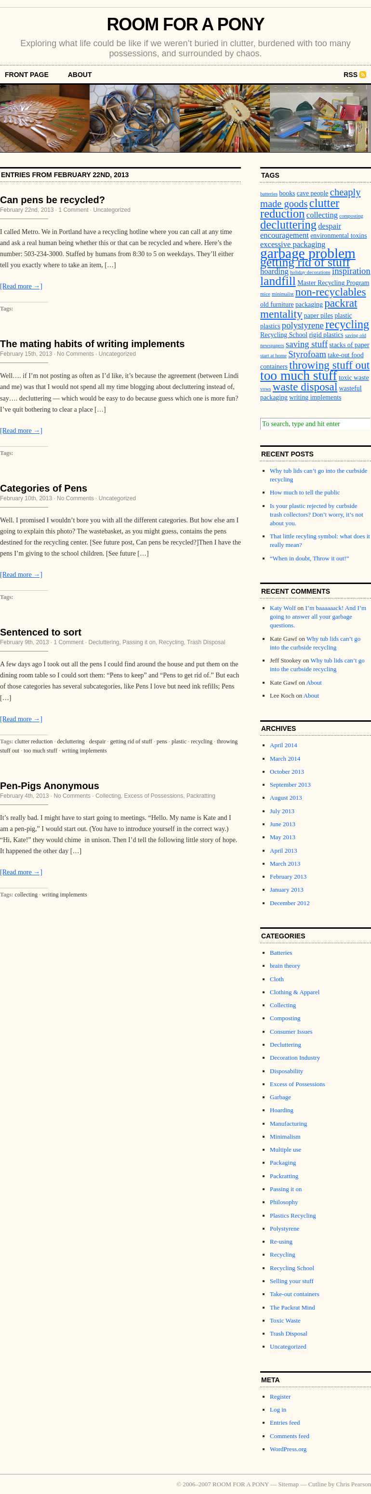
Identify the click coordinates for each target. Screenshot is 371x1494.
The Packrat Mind (292, 1307)
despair (97, 741)
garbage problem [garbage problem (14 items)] (308, 253)
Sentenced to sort (40, 632)
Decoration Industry (295, 1057)
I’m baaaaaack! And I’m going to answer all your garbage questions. (318, 616)
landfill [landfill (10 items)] (278, 281)
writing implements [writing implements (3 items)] (315, 397)
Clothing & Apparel (294, 992)
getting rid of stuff (131, 741)
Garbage (280, 1097)
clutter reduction (34, 741)
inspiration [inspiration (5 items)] (351, 271)
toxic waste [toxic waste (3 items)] (354, 377)
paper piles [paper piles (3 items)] (318, 315)
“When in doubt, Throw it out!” (309, 558)
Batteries (281, 952)
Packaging (283, 1162)
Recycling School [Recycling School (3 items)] (283, 334)
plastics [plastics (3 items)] (270, 326)
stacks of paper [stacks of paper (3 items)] (349, 345)
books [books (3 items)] (287, 193)
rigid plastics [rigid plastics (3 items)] (326, 334)
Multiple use (285, 1149)
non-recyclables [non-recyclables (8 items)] (330, 292)
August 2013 (286, 797)
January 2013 (287, 889)
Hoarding (281, 1110)
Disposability (286, 1071)
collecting (26, 894)
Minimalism (285, 1136)
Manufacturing (288, 1123)
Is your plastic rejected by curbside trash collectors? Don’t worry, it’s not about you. (316, 514)
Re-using (281, 1241)
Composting (285, 1018)
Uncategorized (111, 210)
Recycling (171, 642)
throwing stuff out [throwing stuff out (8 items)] (329, 365)
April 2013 (283, 850)
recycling (201, 741)
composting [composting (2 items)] (351, 216)
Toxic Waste (285, 1320)
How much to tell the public (305, 492)
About (80, 74)
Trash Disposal (206, 642)
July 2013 (282, 811)
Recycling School (292, 1268)
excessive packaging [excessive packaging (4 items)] (292, 244)
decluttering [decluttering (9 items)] (288, 224)
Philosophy (284, 1202)
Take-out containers (294, 1294)
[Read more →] (21, 286)
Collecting (108, 795)
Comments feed (289, 1436)
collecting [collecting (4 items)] (322, 215)
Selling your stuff (292, 1281)
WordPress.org (288, 1449)
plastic (179, 741)
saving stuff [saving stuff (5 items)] (307, 344)
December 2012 (290, 903)
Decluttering (103, 642)
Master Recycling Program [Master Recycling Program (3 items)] (333, 282)
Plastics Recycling (293, 1215)
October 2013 (287, 771)
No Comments (75, 354)
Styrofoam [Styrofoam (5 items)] (307, 354)
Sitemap (288, 1484)
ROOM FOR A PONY (185, 24)
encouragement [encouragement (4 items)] (284, 235)
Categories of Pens (43, 488)
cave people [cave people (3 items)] (313, 193)
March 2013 (285, 863)
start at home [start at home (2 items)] (273, 355)
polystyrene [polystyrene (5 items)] (303, 325)
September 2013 (290, 784)
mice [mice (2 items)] (265, 294)
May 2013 (282, 837)
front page (27, 74)
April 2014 (283, 745)
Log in (278, 1409)
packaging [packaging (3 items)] (309, 304)
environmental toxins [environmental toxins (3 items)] (338, 235)
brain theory (285, 965)
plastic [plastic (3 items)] (343, 315)
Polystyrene (284, 1228)
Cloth (277, 979)
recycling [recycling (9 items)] (347, 324)
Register (280, 1396)
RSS (351, 74)
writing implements (84, 750)
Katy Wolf (283, 607)
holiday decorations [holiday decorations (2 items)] (310, 272)
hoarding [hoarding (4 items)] (274, 271)
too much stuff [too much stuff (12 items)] (298, 375)
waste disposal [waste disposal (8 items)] (305, 386)
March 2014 (285, 758)
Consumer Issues (291, 1031)
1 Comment (73, 210)
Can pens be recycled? (52, 200)
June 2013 (282, 824)
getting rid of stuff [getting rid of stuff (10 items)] (305, 262)
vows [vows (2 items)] (265, 388)
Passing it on (139, 642)
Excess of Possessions (154, 795)
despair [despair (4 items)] (329, 226)
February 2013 (288, 876)
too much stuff (40, 750)
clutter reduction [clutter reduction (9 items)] (299, 208)
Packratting (200, 795)
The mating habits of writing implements (92, 343)
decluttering (71, 741)
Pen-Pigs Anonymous (49, 785)
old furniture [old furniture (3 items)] (277, 304)
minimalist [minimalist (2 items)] (283, 294)
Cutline (317, 1484)
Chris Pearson (353, 1484)
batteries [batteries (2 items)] (269, 193)
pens (162, 741)
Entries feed (285, 1422)
